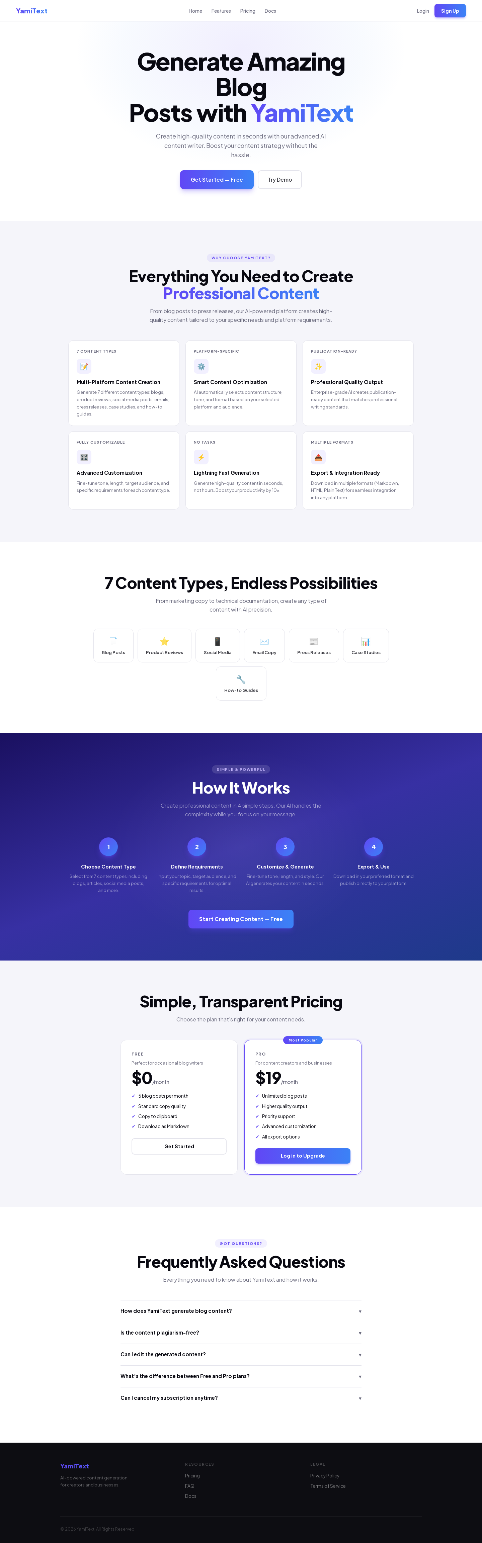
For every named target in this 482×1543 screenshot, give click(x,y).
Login (423, 11)
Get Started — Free (217, 181)
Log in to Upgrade (303, 1157)
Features (221, 11)
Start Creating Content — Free (241, 920)
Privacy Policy (324, 1475)
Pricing (247, 11)
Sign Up (450, 11)
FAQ (189, 1486)
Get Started (179, 1148)
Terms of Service (328, 1486)
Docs (270, 11)
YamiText (32, 10)
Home (195, 11)
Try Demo (280, 181)
